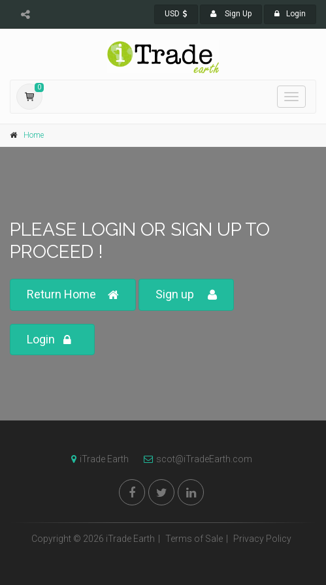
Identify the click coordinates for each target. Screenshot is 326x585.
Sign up (186, 294)
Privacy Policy (262, 538)
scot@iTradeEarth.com (194, 459)
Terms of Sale (194, 538)
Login (290, 13)
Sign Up (231, 13)
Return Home (73, 294)
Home (34, 135)
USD (176, 13)
